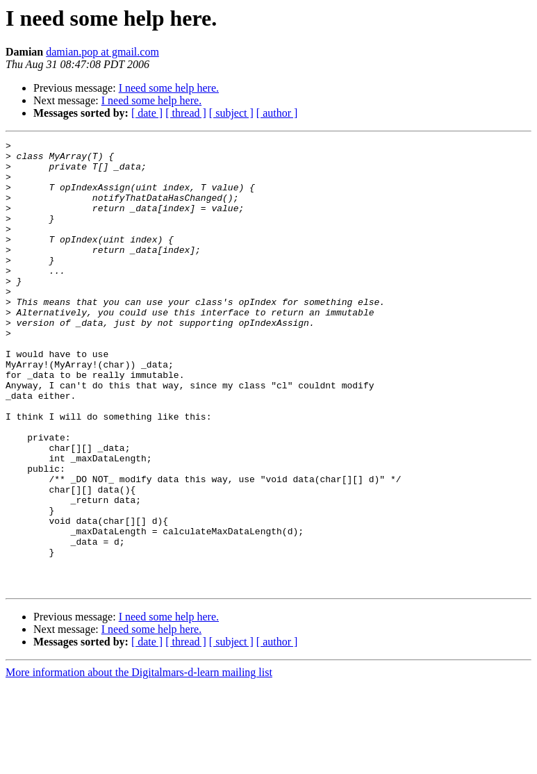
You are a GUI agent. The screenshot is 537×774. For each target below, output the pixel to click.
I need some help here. (169, 88)
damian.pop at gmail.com (102, 52)
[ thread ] (185, 113)
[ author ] (277, 113)
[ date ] (147, 113)
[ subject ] (231, 113)
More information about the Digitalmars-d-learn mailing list (139, 762)
